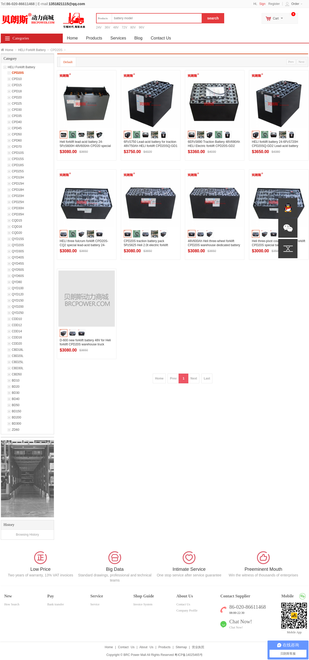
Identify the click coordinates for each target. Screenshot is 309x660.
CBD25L (17, 362)
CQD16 (17, 226)
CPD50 (17, 134)
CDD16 (17, 337)
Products (94, 38)
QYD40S (18, 257)
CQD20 (17, 233)
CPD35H (18, 214)
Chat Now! (236, 627)
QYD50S (18, 270)
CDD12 (17, 325)
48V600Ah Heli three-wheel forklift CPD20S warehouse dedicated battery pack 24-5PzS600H (214, 245)
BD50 (15, 405)
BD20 (15, 386)
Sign (262, 4)
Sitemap (181, 647)
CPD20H (18, 196)
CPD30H (18, 208)
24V (98, 27)
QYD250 (18, 313)
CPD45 (17, 128)
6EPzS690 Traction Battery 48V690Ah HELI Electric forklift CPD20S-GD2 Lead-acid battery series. (214, 146)
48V (116, 27)
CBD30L (17, 368)
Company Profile (186, 610)
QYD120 (18, 294)
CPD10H (18, 177)
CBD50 (17, 374)
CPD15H (18, 183)
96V (141, 27)
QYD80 (17, 282)
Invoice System (142, 604)
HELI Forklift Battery (32, 50)
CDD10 (17, 319)
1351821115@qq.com (67, 4)
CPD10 (17, 79)
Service (94, 604)
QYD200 (18, 306)
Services (118, 38)
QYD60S (18, 276)
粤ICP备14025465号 (188, 655)
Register (274, 4)
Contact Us (161, 38)
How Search (11, 604)
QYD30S (18, 251)
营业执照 (198, 647)
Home (9, 50)
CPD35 (17, 116)
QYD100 (18, 288)
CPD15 (17, 85)
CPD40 (17, 122)
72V (124, 27)
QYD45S (18, 263)
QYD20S (18, 245)
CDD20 (17, 343)
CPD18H (18, 190)
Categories (21, 38)
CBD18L (17, 350)
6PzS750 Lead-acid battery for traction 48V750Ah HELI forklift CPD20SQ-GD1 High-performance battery (150, 146)
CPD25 (17, 103)
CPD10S (18, 153)
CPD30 (17, 110)
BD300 (16, 423)
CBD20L (17, 356)
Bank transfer (55, 604)
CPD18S (18, 165)
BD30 (15, 393)
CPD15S (18, 159)
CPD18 (17, 91)
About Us (146, 647)
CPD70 (17, 146)
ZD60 (15, 430)
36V (107, 27)
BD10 (15, 380)
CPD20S (18, 73)
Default (68, 62)
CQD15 (17, 220)
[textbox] (149, 18)
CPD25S (18, 171)
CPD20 (17, 97)
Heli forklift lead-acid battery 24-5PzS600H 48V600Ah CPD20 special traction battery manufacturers (85, 146)
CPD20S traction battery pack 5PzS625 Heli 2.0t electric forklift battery (146, 245)
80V (133, 27)
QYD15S (18, 239)
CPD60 (17, 140)
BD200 (16, 417)
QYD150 (18, 300)
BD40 (15, 399)
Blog (138, 38)
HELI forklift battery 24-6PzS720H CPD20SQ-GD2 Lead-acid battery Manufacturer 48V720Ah (275, 146)
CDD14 (17, 331)
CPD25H (18, 202)
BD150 (16, 411)
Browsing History (27, 534)
